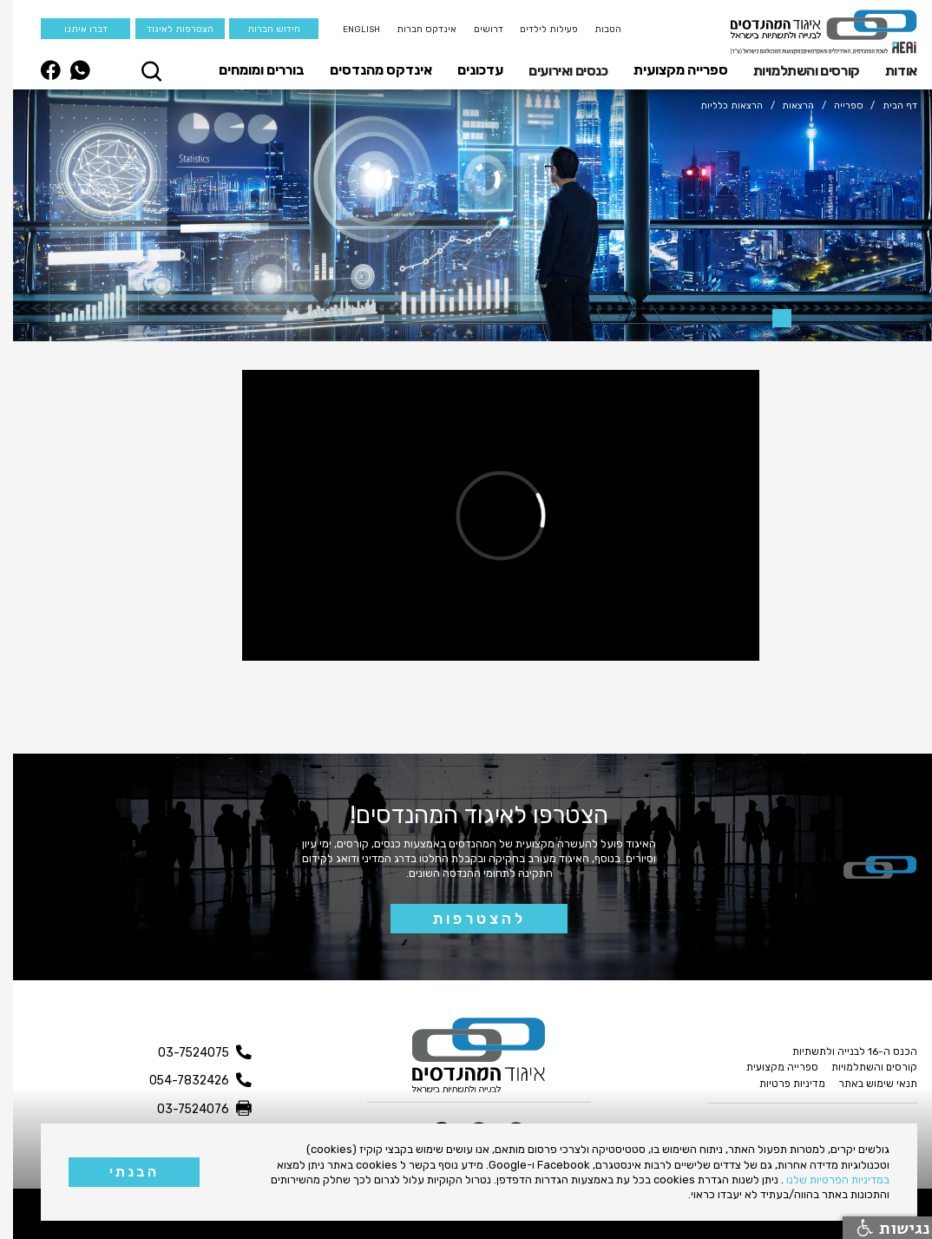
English (348, 29)
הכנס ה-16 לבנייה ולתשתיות (841, 1051)
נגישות (880, 1227)
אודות (888, 71)
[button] (883, 70)
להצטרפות (466, 918)
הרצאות (785, 105)
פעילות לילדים (536, 29)
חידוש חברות (260, 29)
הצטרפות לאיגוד (167, 29)
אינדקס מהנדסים (368, 70)
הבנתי (121, 1171)
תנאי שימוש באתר (864, 1084)
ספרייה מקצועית (667, 70)
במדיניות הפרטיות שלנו (824, 1179)
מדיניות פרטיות (779, 1084)
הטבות (594, 29)
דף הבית (887, 105)
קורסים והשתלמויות (793, 71)
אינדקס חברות (413, 29)
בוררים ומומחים (249, 70)
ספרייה (835, 105)
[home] (811, 32)
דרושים (475, 29)
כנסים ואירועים (554, 71)
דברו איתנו (73, 29)
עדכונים (467, 70)
